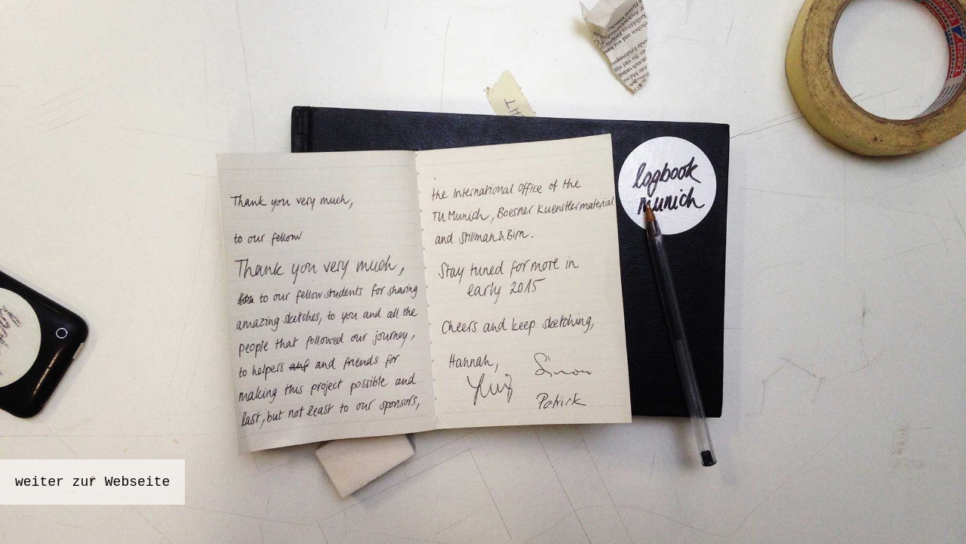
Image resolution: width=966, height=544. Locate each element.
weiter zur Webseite (92, 482)
